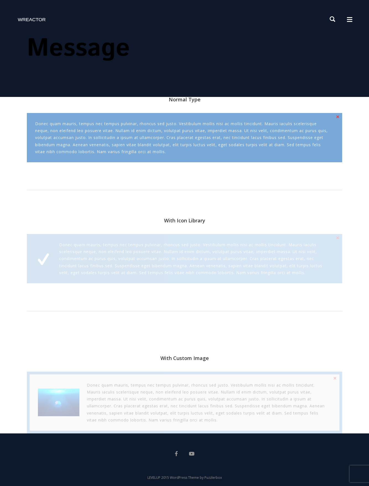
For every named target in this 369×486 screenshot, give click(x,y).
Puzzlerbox (213, 477)
